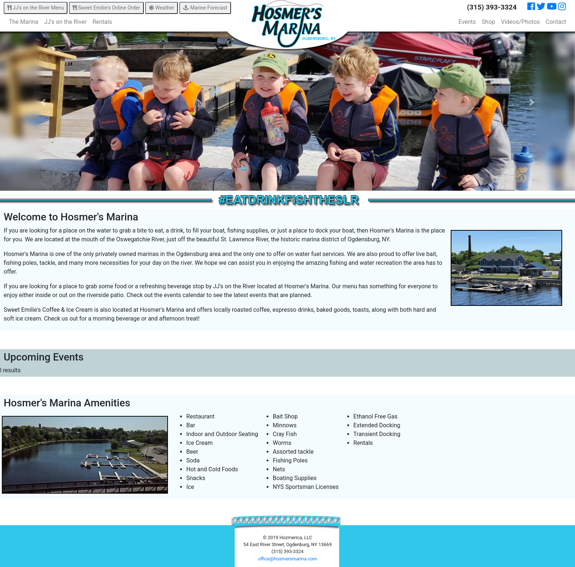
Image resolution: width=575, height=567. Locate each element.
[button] (43, 102)
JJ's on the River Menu (35, 8)
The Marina (23, 21)
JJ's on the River (65, 21)
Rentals (102, 21)
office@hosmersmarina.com (287, 558)
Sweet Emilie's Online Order (106, 8)
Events (467, 21)
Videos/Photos (520, 21)
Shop (488, 21)
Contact (556, 21)
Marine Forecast (205, 8)
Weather (161, 8)
